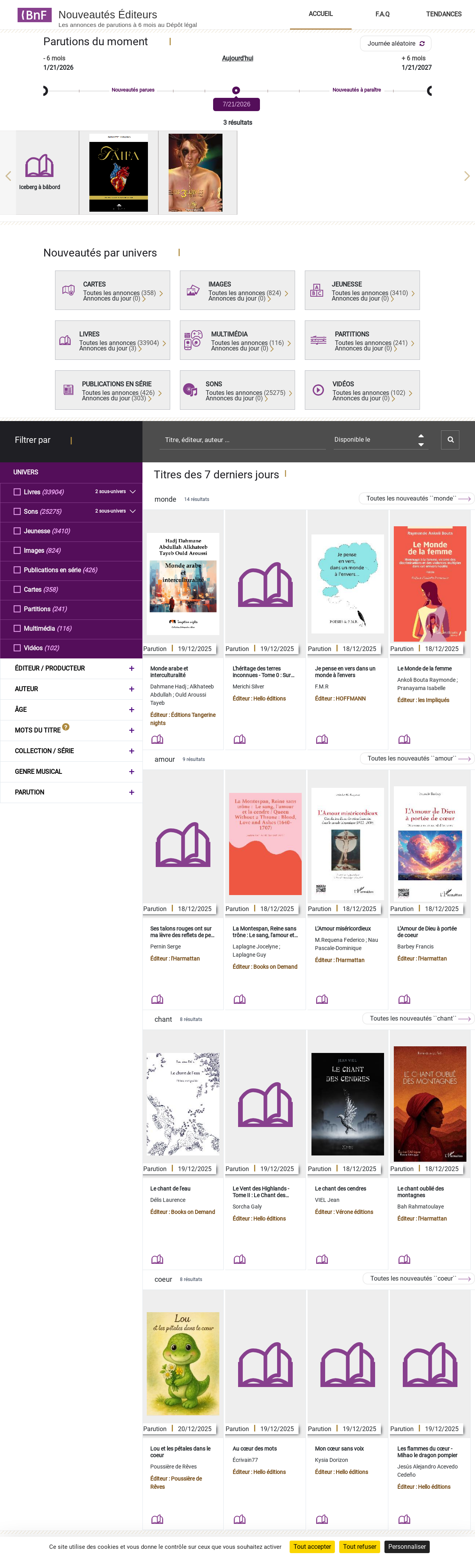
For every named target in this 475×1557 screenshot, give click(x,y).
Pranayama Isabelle (421, 688)
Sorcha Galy (247, 1206)
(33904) (53, 491)
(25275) (50, 511)
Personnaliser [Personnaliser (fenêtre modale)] (407, 1546)
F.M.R (322, 686)
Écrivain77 (245, 1460)
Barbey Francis (415, 946)
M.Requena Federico (340, 940)
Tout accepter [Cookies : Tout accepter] (312, 1546)
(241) (59, 608)
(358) (50, 589)
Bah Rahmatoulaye (420, 1206)
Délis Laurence (167, 1200)
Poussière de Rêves (173, 1466)
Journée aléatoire (397, 43)
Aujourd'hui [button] (237, 58)
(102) (51, 647)
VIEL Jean (327, 1200)
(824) (53, 550)
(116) (64, 628)
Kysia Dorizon (331, 1460)
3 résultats (237, 122)
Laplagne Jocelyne (256, 946)
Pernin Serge (165, 946)
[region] (237, 176)
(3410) (61, 530)
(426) (89, 569)
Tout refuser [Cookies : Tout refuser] (359, 1546)
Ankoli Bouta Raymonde (427, 680)
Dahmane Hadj (168, 686)
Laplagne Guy (249, 955)
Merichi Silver (249, 686)
